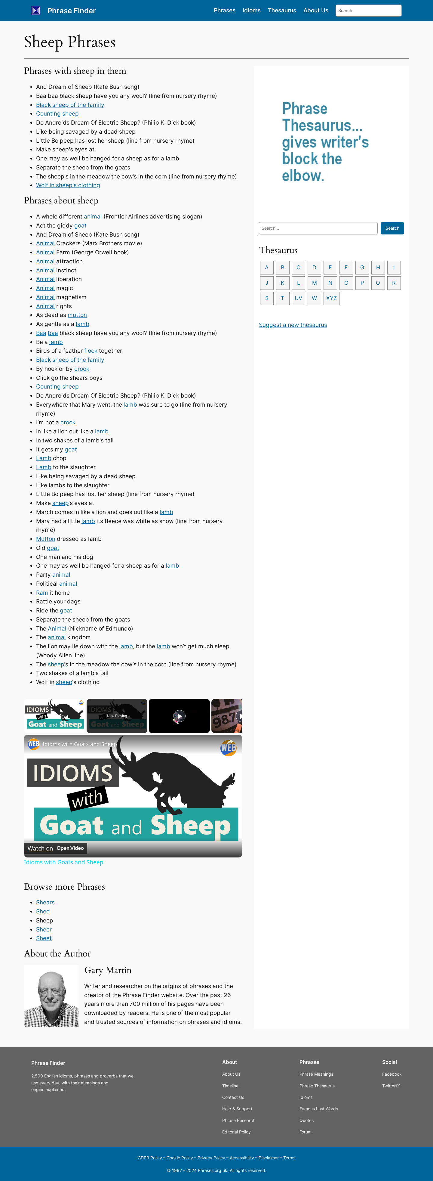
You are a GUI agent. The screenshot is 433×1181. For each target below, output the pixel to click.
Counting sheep (57, 113)
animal (93, 216)
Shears (45, 902)
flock (90, 350)
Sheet (44, 938)
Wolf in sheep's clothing (68, 185)
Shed (43, 911)
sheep (60, 503)
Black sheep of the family (70, 104)
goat (80, 225)
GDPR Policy (150, 1157)
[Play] (180, 716)
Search (392, 228)
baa (53, 332)
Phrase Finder (72, 10)
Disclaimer (269, 1157)
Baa (41, 332)
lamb (82, 323)
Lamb (43, 458)
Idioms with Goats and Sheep (80, 744)
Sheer (44, 929)
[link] (34, 744)
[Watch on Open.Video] (55, 848)
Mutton (45, 538)
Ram (42, 592)
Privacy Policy (211, 1157)
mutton (77, 314)
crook (81, 368)
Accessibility (242, 1157)
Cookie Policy (180, 1157)
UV (333, 299)
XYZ (367, 299)
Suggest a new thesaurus (293, 326)
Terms (289, 1157)
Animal (45, 243)
